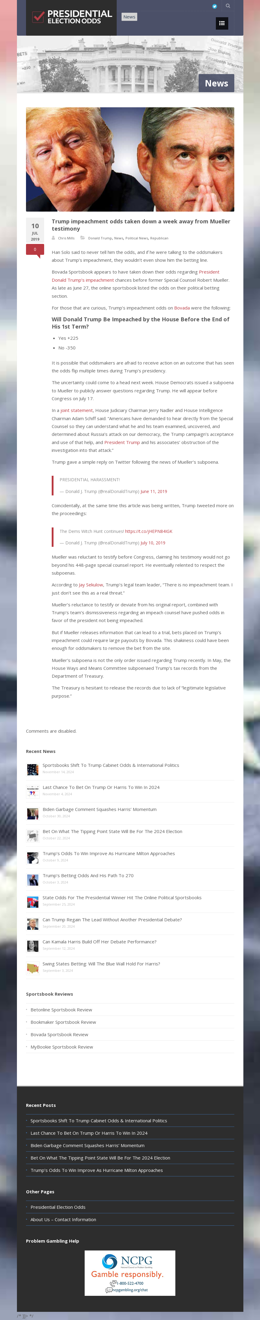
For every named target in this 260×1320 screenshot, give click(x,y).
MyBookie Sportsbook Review (62, 1047)
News (129, 17)
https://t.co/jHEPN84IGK (148, 531)
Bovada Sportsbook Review (59, 1034)
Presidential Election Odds (58, 1207)
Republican (159, 238)
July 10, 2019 (153, 543)
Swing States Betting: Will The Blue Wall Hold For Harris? (101, 964)
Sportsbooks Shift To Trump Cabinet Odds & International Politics (111, 765)
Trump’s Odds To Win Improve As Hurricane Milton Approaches (109, 853)
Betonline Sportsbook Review (61, 1010)
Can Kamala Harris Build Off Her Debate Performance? (100, 942)
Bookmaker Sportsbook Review (63, 1022)
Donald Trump (100, 238)
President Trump (122, 442)
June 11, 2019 (154, 491)
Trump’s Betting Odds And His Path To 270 (88, 875)
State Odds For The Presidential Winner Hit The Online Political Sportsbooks (122, 897)
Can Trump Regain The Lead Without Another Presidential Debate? (112, 919)
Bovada (182, 308)
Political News (136, 238)
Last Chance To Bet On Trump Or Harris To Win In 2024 (101, 787)
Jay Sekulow (91, 585)
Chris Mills (66, 238)
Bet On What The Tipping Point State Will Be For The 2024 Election (112, 831)
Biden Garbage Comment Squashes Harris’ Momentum (100, 809)
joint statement (76, 410)
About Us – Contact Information (63, 1219)
